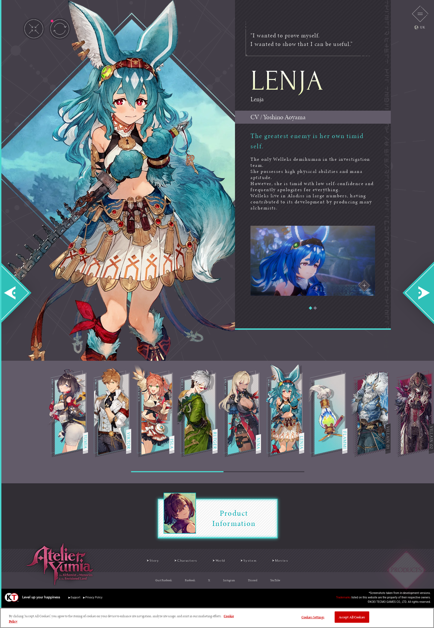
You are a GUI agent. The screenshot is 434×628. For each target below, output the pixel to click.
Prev (21, 292)
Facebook (190, 583)
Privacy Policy (93, 599)
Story (135, 561)
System (258, 561)
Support (75, 599)
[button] (310, 308)
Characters (178, 561)
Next (413, 292)
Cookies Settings (312, 618)
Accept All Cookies (352, 618)
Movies (297, 561)
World (221, 561)
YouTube (275, 583)
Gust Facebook (163, 583)
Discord (252, 583)
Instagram (229, 583)
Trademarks (343, 599)
